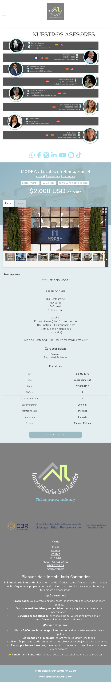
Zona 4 (40, 176)
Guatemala (53, 176)
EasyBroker (64, 677)
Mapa (20, 203)
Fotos (8, 203)
